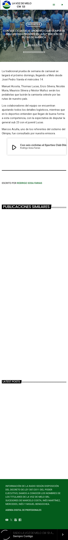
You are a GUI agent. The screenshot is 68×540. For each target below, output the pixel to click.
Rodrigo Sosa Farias (29, 183)
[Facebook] (19, 520)
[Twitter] (11, 520)
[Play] (62, 5)
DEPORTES (34, 24)
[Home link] (18, 5)
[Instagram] (15, 520)
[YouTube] (6, 520)
